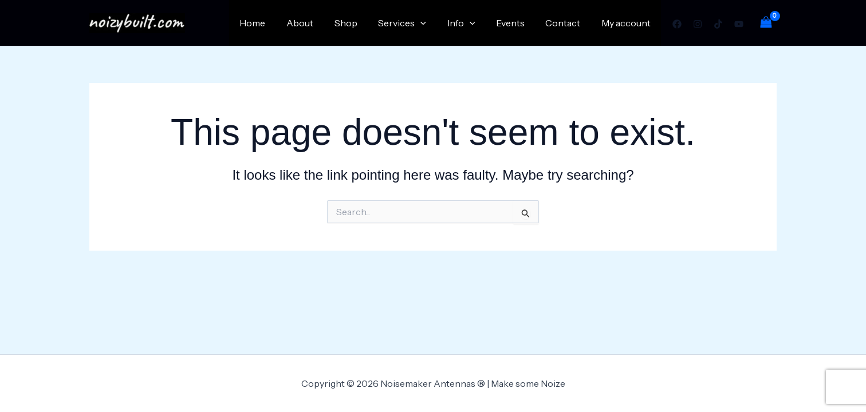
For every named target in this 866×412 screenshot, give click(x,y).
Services (414, 23)
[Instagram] (697, 24)
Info (470, 23)
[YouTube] (738, 24)
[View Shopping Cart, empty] (766, 22)
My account (627, 23)
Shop (360, 23)
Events (516, 23)
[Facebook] (677, 24)
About (317, 23)
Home (272, 23)
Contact (566, 23)
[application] (432, 23)
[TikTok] (718, 24)
